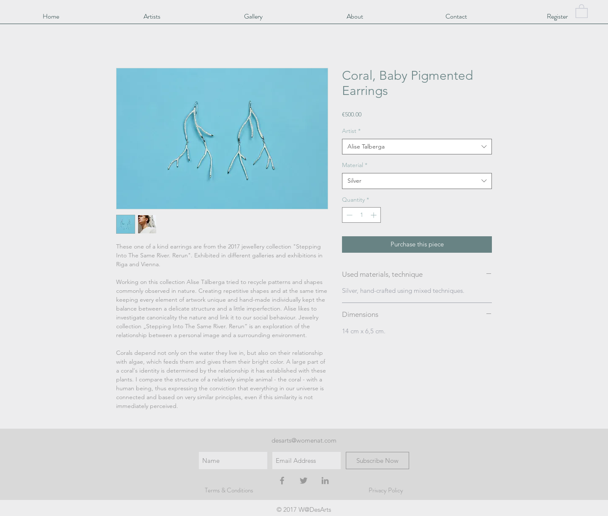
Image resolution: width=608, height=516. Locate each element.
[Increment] (374, 215)
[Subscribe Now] (377, 460)
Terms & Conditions (229, 490)
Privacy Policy (386, 490)
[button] (581, 10)
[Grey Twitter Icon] (304, 480)
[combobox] (417, 147)
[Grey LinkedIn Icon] (325, 480)
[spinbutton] (361, 215)
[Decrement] (348, 215)
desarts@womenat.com (304, 440)
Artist (351, 131)
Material (354, 165)
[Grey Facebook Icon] (282, 480)
